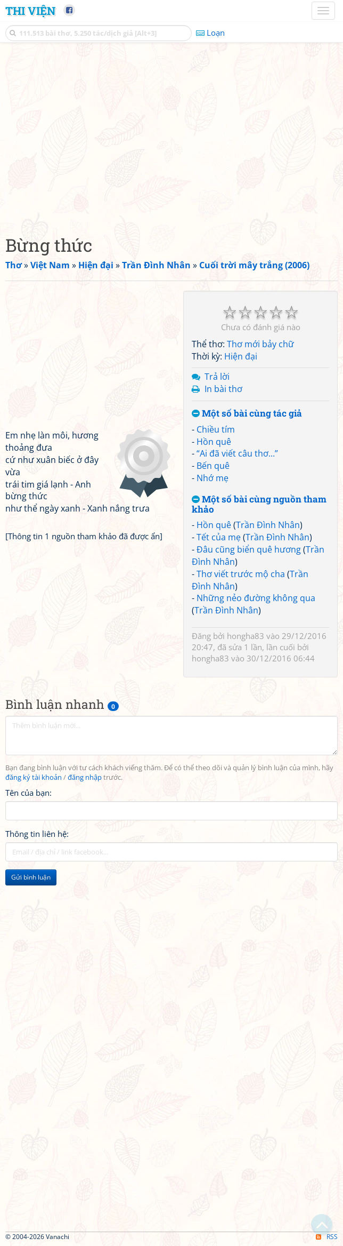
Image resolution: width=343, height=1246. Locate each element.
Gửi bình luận (31, 877)
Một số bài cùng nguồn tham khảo (259, 504)
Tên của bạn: (28, 792)
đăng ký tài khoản (33, 777)
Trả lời (217, 376)
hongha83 (245, 635)
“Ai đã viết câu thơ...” (237, 453)
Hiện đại (240, 356)
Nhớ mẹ (212, 478)
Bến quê (213, 466)
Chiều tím (216, 429)
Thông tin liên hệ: (37, 833)
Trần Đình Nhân (268, 525)
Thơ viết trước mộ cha (241, 574)
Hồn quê (214, 442)
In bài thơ (223, 389)
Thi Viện (30, 10)
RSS (327, 1236)
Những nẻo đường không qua (256, 598)
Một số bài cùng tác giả (247, 414)
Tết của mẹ (219, 537)
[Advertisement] (171, 136)
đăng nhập (85, 777)
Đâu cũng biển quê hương (249, 549)
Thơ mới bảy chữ (260, 344)
